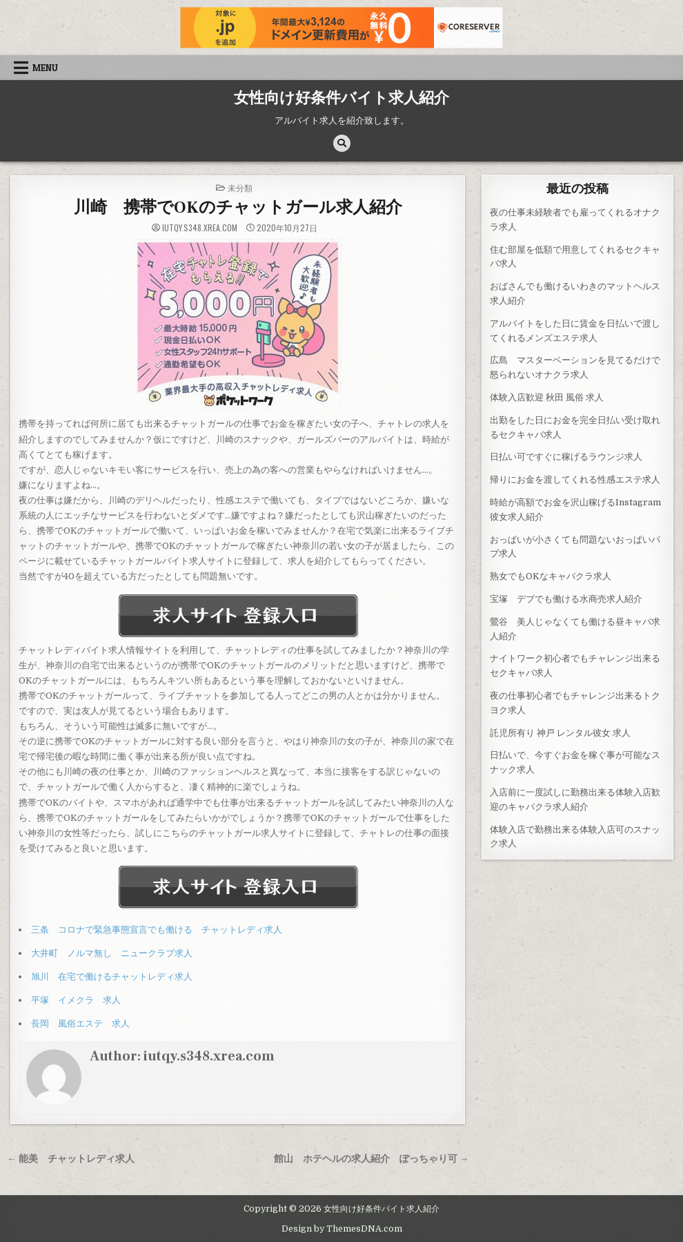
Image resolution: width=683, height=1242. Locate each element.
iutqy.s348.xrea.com (199, 228)
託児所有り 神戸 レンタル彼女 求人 (560, 733)
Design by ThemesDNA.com (341, 1229)
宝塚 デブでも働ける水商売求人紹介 (566, 599)
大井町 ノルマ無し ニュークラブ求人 (111, 953)
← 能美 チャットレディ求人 (71, 1159)
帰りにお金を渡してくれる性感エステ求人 (575, 479)
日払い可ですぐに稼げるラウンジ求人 (566, 457)
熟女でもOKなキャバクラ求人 (550, 576)
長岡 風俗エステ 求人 (80, 1023)
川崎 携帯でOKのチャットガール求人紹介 (238, 207)
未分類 (240, 187)
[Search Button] (341, 143)
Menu (45, 67)
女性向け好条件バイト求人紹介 (341, 98)
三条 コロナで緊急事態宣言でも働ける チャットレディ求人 (156, 929)
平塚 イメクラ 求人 (76, 1000)
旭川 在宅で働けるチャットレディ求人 (111, 976)
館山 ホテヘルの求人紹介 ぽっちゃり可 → (371, 1159)
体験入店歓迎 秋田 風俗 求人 (547, 397)
